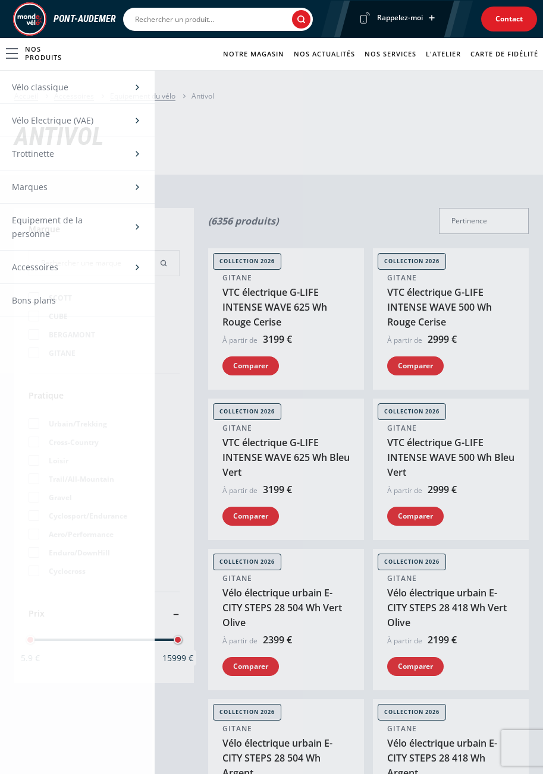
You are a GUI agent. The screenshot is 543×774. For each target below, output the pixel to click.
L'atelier (443, 53)
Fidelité (188, 676)
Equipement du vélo (142, 96)
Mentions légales (213, 750)
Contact (509, 19)
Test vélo (191, 655)
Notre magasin (253, 53)
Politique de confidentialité (388, 750)
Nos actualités (324, 53)
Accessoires (74, 96)
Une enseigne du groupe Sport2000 (92, 751)
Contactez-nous (365, 614)
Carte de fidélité (504, 53)
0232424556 (38, 450)
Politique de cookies (293, 750)
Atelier (187, 634)
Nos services (390, 53)
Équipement (38, 676)
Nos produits (34, 53)
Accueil (26, 96)
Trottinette (35, 655)
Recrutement (359, 655)
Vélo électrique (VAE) (55, 634)
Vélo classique (42, 614)
